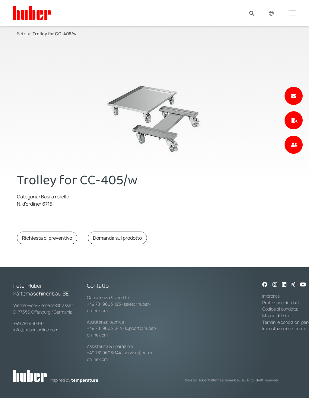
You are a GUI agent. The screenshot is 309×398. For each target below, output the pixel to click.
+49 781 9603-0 (28, 323)
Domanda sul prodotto (117, 238)
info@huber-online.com (35, 330)
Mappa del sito (276, 315)
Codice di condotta (280, 309)
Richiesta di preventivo (47, 238)
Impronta (271, 296)
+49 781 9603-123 (104, 304)
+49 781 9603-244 (104, 328)
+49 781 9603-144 (104, 352)
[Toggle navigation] (292, 13)
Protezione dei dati (280, 302)
